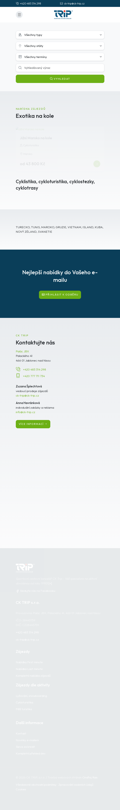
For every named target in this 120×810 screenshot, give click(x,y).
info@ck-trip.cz (25, 412)
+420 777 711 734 (34, 376)
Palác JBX (22, 351)
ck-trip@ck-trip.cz (27, 395)
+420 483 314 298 (34, 369)
